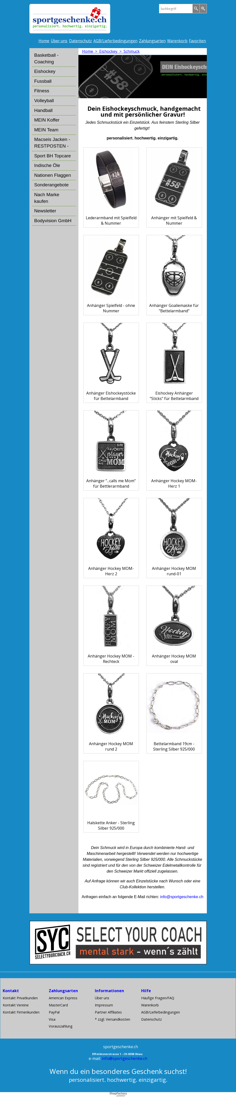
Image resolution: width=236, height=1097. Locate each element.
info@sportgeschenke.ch (124, 1058)
